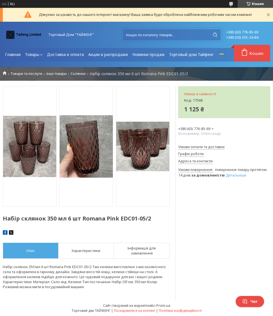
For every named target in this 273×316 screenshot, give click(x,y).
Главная (13, 54)
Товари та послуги (26, 73)
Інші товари (57, 73)
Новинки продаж (148, 54)
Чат (249, 301)
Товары (32, 54)
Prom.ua (163, 305)
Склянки (78, 73)
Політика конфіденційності (180, 310)
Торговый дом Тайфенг (191, 54)
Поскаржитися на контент (134, 310)
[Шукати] (215, 34)
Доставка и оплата (65, 54)
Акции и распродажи (108, 54)
